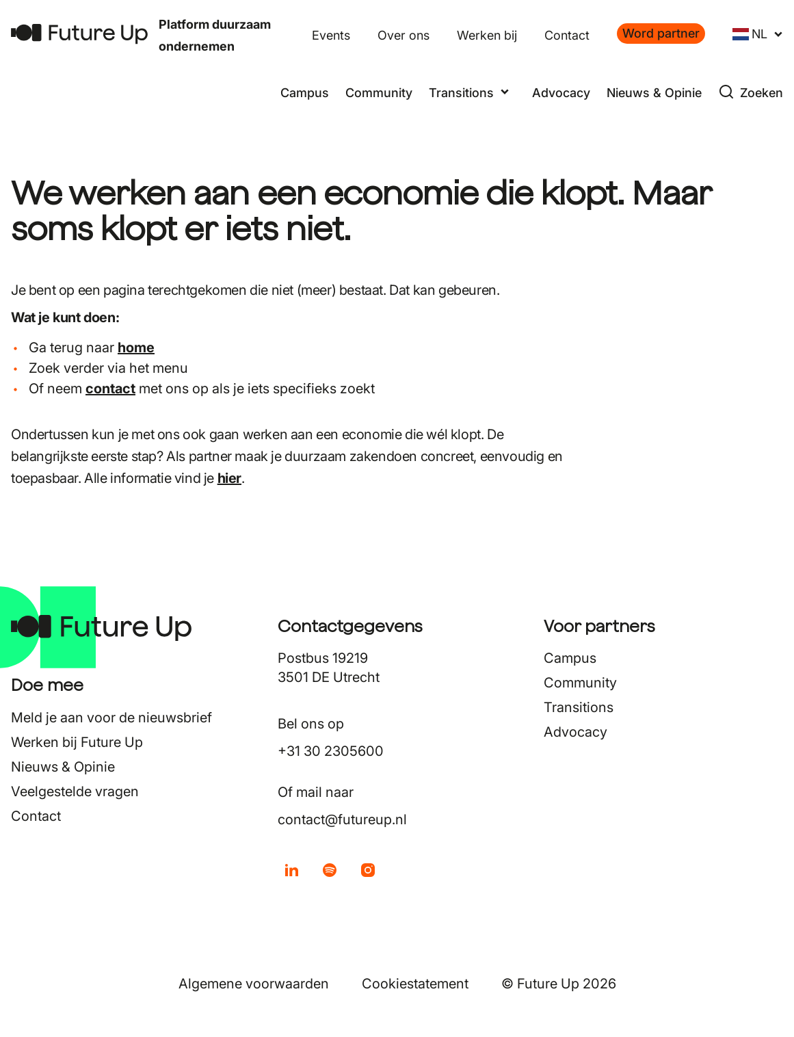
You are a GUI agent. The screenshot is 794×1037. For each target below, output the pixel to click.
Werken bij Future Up (77, 742)
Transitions (578, 707)
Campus (304, 93)
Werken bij (487, 35)
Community (378, 93)
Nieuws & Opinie (654, 93)
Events (331, 35)
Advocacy (561, 93)
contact (110, 388)
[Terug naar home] (79, 34)
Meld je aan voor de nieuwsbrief (111, 717)
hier (229, 478)
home (136, 347)
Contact (567, 35)
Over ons (403, 35)
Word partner (661, 33)
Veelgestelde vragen (75, 791)
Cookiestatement (415, 983)
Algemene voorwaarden (253, 983)
